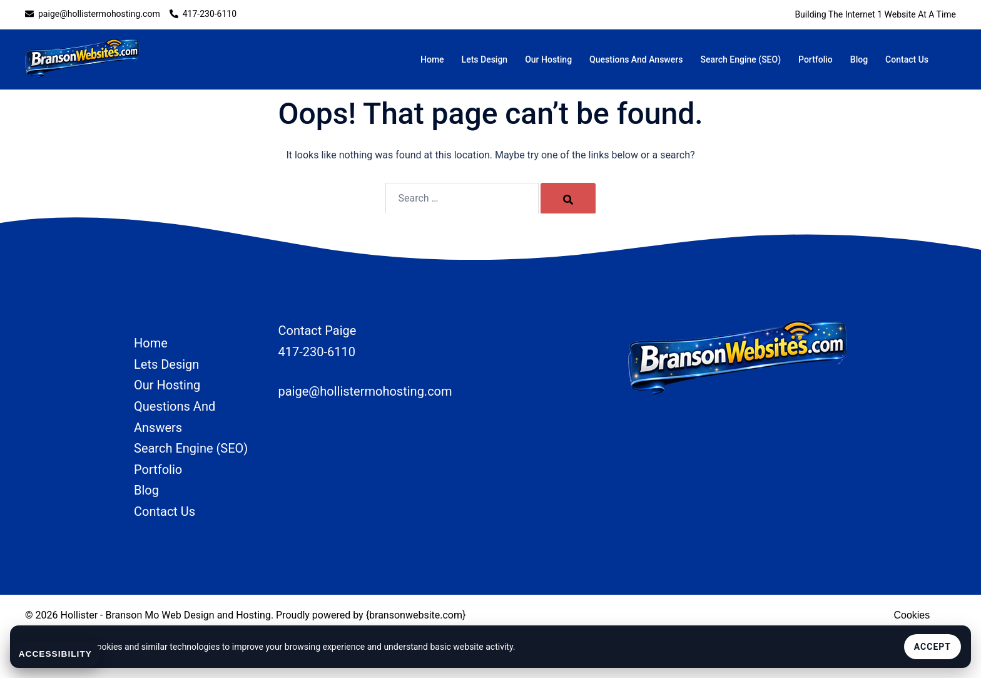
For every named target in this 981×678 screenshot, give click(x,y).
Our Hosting (548, 59)
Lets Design (485, 59)
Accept (932, 647)
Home (432, 59)
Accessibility (56, 654)
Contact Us (906, 59)
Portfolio (815, 59)
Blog (859, 59)
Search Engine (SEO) (740, 59)
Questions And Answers (636, 59)
